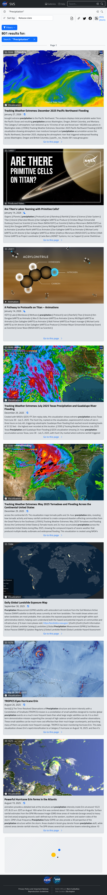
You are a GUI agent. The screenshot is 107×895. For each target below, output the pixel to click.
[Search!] (102, 3)
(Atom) (102, 20)
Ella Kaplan (70, 891)
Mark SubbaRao (73, 889)
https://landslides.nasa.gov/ (55, 623)
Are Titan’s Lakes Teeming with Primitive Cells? (31, 209)
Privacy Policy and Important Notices (33, 889)
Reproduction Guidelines (38, 891)
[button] (34, 39)
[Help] (4, 11)
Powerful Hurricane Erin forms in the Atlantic (30, 799)
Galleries (50, 4)
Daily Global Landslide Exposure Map (25, 602)
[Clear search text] (97, 3)
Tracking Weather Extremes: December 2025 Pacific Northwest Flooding (46, 110)
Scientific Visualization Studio (12, 3)
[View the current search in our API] (72, 18)
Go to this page (53, 141)
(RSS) (101, 17)
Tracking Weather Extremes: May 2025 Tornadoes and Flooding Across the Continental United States (47, 506)
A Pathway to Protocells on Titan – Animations (31, 307)
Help (61, 4)
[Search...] (81, 3)
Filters (9, 27)
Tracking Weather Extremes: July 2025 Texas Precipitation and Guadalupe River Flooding (50, 407)
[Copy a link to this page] (78, 18)
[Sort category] (35, 18)
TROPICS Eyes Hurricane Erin (21, 701)
